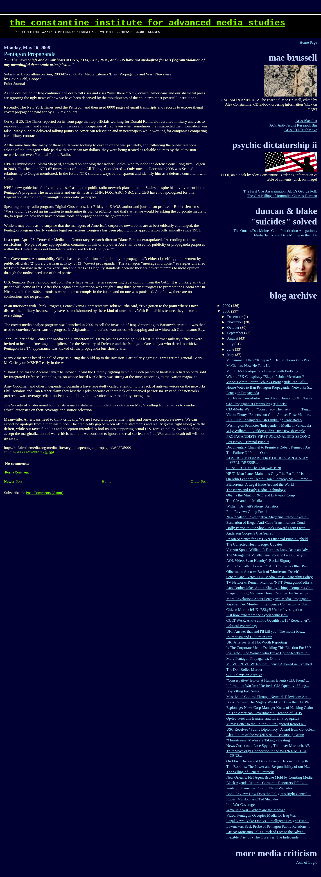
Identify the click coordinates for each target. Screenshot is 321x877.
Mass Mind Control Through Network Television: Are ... (268, 697)
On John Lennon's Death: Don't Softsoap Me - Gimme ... (269, 479)
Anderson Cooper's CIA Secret (249, 533)
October (233, 327)
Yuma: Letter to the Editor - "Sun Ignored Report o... (266, 724)
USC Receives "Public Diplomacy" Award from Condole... (270, 729)
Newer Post (13, 481)
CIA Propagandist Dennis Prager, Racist (256, 404)
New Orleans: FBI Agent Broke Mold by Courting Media (269, 777)
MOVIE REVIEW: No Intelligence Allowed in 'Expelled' (269, 664)
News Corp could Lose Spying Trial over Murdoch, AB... (269, 745)
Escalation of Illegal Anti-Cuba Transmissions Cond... (266, 522)
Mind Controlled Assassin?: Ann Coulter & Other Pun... (268, 566)
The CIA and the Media (244, 501)
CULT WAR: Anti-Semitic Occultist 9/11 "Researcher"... (269, 620)
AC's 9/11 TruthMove (300, 130)
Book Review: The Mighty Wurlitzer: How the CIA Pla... (269, 702)
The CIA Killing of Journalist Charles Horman (282, 196)
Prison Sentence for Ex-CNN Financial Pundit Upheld (267, 539)
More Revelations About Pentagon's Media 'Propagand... (268, 599)
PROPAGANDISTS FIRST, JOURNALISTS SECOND (268, 436)
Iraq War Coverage (240, 804)
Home (106, 481)
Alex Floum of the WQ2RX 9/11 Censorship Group (265, 735)
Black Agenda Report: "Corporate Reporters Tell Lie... (267, 783)
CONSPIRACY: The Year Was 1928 (253, 468)
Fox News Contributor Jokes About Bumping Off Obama (269, 398)
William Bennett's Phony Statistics (252, 506)
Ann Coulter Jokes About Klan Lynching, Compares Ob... (269, 588)
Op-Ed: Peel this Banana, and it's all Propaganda (262, 718)
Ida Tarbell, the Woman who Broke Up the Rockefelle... (268, 653)
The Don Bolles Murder (244, 669)
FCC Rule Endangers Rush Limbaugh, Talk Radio (264, 420)
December (235, 317)
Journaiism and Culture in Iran (249, 637)
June (231, 349)
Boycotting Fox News (242, 691)
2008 (227, 311)
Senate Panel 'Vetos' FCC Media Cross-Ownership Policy (269, 577)
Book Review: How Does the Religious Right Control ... (268, 794)
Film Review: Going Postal (246, 512)
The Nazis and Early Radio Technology (255, 490)
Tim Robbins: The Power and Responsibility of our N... (268, 766)
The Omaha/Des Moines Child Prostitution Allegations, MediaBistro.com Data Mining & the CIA (275, 233)
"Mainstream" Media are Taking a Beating (258, 740)
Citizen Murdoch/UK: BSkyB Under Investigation (264, 609)
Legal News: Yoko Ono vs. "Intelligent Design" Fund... (267, 821)
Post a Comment (17, 472)
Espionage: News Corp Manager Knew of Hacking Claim (269, 707)
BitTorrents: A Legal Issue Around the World (260, 484)
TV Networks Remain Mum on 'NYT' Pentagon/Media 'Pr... (271, 582)
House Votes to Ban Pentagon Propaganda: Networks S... (269, 387)
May (231, 355)
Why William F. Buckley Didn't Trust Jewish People (265, 431)
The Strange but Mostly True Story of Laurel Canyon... (267, 555)
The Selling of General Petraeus (250, 772)
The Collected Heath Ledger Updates (254, 544)
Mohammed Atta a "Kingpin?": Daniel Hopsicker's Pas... (269, 360)
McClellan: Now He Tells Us (248, 365)
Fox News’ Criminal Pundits (247, 442)
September (235, 333)
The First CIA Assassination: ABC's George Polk (280, 191)
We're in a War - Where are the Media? (255, 810)
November (235, 322)
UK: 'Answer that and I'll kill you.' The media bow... (265, 631)
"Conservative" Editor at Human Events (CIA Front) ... (267, 680)
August (233, 338)
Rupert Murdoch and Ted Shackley (252, 799)
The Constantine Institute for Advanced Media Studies (147, 23)
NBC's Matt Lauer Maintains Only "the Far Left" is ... (266, 473)
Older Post (199, 481)
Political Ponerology (241, 626)
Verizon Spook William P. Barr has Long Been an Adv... (268, 550)
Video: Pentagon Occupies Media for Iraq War (261, 815)
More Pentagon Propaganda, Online (253, 658)
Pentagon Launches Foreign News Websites (259, 788)
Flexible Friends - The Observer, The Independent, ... (266, 837)
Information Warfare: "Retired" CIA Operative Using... (267, 686)
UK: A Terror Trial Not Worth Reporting (256, 642)
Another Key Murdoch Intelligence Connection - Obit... (268, 604)
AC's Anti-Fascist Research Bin (293, 125)
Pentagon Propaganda (242, 393)
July (230, 344)
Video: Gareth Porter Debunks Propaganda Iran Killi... (267, 382)
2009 (227, 306)
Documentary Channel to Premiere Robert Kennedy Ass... (269, 447)
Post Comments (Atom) (44, 492)
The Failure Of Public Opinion (249, 453)
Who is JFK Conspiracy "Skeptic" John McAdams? (265, 376)
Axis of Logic (306, 862)
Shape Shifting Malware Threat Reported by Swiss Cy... (268, 593)
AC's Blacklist (306, 121)
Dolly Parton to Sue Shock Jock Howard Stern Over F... (268, 528)
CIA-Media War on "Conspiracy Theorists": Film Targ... (268, 409)
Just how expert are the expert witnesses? (257, 615)
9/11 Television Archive (244, 675)
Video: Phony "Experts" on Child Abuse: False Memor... (268, 414)
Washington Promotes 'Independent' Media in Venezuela (268, 425)
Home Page (308, 42)
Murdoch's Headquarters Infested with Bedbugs (262, 371)
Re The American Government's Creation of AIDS (264, 713)
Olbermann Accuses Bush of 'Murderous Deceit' (262, 571)
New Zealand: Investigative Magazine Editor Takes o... (267, 517)
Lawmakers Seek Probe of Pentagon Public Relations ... (268, 826)
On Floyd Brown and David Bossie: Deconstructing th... (268, 761)
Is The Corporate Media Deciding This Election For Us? (268, 648)
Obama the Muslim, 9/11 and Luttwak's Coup (260, 495)
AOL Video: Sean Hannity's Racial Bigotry (258, 560)
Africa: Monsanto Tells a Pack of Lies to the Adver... (265, 832)
